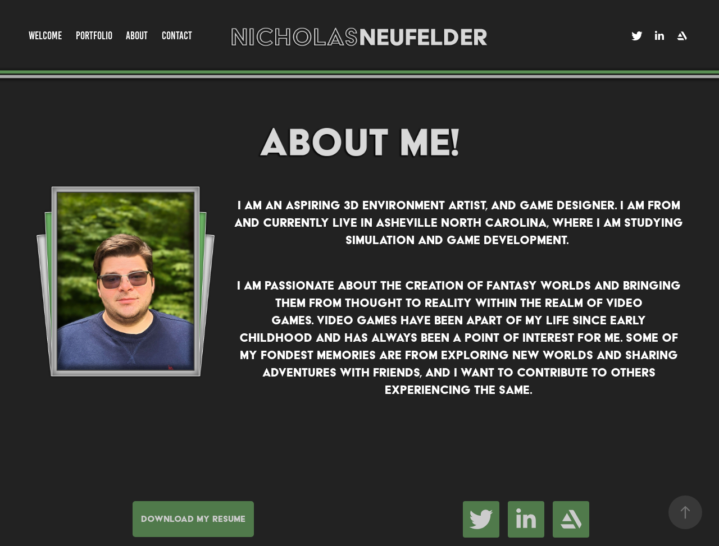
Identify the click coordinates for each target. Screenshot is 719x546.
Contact (177, 36)
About (137, 36)
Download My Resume (193, 518)
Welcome (45, 36)
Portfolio (94, 36)
